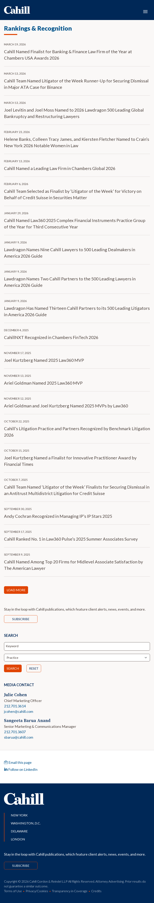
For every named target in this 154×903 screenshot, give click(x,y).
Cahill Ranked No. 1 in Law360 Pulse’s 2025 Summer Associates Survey (71, 539)
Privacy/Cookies (37, 891)
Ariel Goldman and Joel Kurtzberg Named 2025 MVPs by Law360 (66, 405)
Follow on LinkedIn (20, 769)
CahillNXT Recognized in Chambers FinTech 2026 (51, 337)
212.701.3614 (15, 706)
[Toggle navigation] (145, 11)
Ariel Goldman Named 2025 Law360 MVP (43, 383)
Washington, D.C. (26, 823)
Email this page (18, 762)
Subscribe (20, 619)
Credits (96, 891)
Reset (33, 668)
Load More (16, 590)
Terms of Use (13, 891)
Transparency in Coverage (69, 891)
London (18, 839)
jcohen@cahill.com (18, 711)
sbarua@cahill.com (18, 737)
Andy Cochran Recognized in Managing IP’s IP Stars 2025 (58, 516)
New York (19, 815)
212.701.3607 (15, 732)
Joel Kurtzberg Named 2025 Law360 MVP (44, 360)
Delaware (19, 831)
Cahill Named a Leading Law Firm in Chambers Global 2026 (59, 168)
